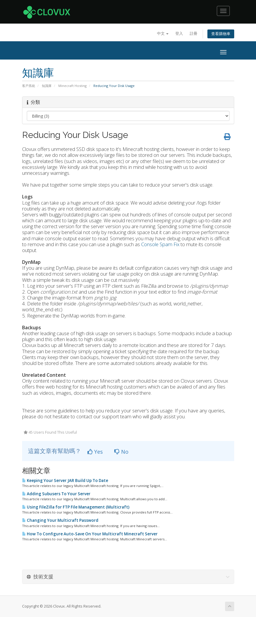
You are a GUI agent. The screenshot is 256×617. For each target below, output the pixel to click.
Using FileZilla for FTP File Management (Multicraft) (75, 507)
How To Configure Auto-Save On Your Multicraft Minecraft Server (90, 534)
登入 (179, 33)
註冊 (193, 33)
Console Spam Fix (160, 244)
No (121, 451)
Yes (95, 451)
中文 (163, 33)
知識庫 (47, 85)
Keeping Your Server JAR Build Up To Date (65, 480)
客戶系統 (28, 85)
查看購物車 (220, 33)
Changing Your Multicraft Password (60, 520)
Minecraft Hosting (72, 85)
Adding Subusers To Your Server (56, 493)
